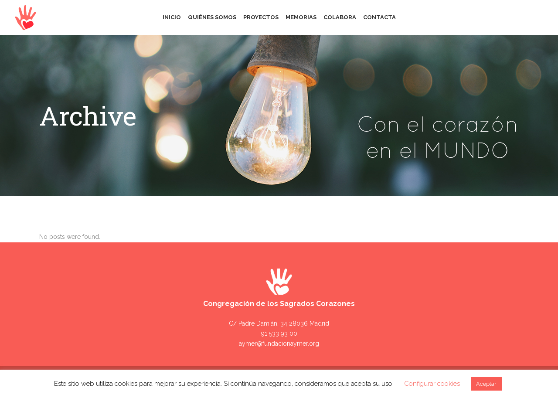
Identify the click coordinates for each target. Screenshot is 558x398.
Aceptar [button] (486, 384)
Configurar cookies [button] (432, 384)
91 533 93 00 (279, 333)
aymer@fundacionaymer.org (279, 343)
